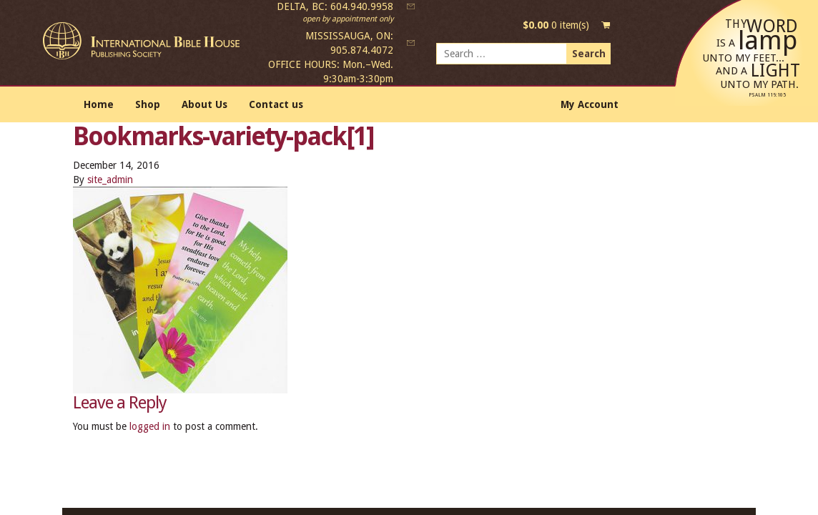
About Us (204, 104)
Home (99, 104)
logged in (149, 426)
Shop (147, 104)
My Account (590, 104)
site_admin (110, 179)
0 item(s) (556, 25)
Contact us (276, 104)
